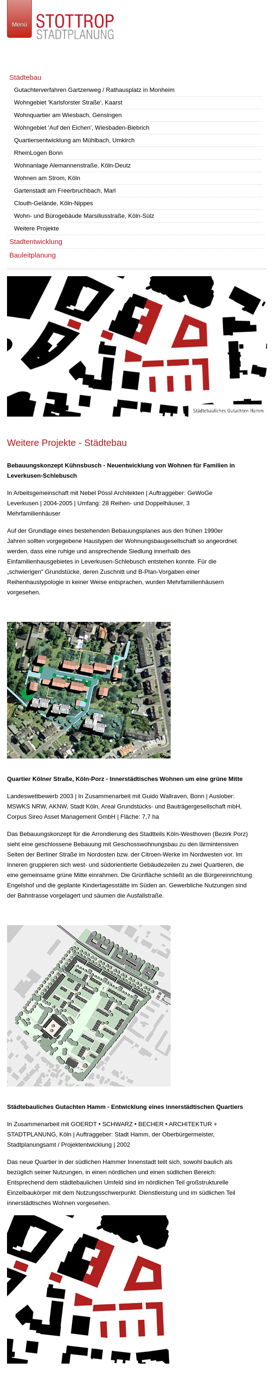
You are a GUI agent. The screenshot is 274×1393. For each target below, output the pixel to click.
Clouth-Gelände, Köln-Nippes (53, 203)
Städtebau (25, 77)
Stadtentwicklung (35, 241)
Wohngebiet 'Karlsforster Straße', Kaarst (68, 102)
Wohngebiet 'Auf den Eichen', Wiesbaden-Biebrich (81, 127)
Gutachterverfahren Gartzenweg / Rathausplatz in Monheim (94, 89)
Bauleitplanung (32, 255)
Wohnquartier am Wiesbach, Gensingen (68, 114)
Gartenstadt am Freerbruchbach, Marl (64, 190)
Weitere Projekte (36, 228)
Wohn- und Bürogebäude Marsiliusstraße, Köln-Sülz (84, 215)
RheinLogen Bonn (38, 152)
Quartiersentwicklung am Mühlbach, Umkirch (74, 140)
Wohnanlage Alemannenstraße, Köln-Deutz (72, 165)
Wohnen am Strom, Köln (47, 177)
